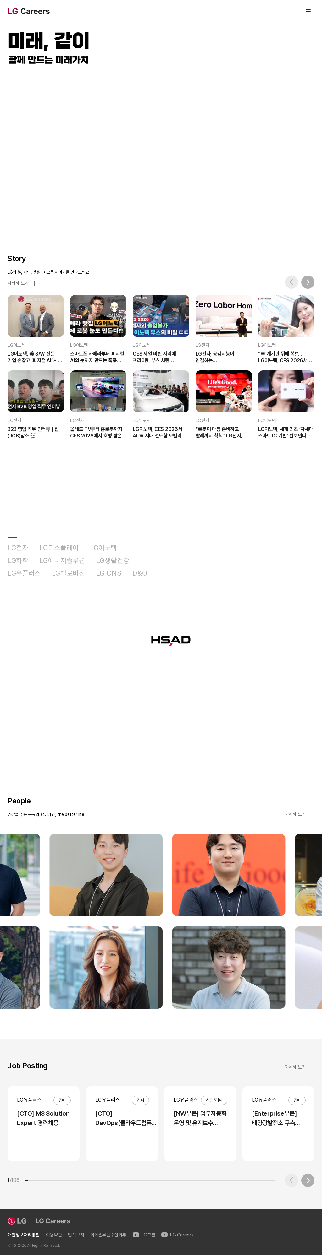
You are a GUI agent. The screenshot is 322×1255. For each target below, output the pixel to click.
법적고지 (76, 1235)
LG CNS (109, 573)
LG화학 (18, 561)
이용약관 (54, 1235)
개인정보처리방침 (24, 1235)
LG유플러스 (24, 573)
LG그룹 (144, 1235)
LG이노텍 (103, 548)
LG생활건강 (113, 561)
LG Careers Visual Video (161, 152)
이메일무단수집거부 (108, 1235)
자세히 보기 (22, 283)
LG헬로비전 (68, 573)
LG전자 (18, 548)
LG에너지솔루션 (62, 561)
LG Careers (177, 1235)
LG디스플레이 (59, 548)
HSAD (168, 573)
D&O (139, 573)
